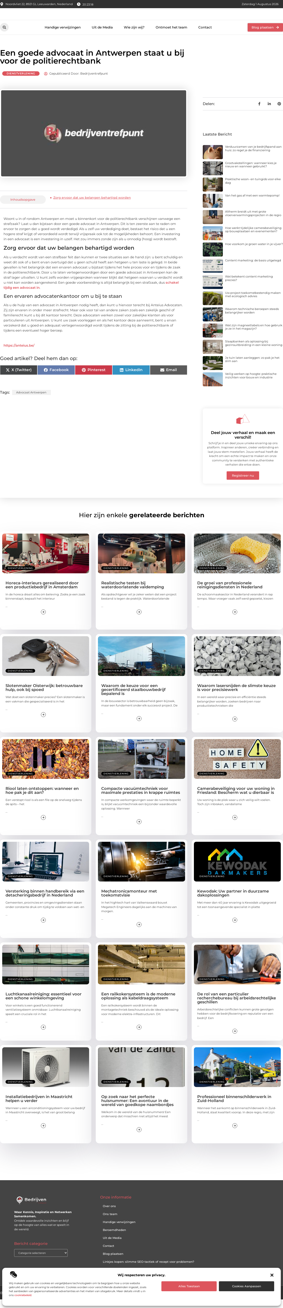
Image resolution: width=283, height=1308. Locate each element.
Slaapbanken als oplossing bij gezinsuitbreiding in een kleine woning (253, 351)
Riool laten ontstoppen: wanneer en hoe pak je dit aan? (42, 799)
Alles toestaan (189, 1286)
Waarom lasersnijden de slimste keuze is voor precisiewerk (236, 696)
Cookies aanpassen (246, 1286)
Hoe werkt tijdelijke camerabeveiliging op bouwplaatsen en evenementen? (253, 238)
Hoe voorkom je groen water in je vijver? (254, 253)
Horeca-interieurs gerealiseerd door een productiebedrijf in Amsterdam (42, 593)
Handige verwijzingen (63, 36)
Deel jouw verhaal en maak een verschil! (243, 444)
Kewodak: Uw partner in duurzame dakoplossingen (233, 902)
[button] (272, 1275)
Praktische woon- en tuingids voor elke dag (253, 189)
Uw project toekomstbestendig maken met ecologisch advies (253, 303)
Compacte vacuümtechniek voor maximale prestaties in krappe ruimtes (140, 799)
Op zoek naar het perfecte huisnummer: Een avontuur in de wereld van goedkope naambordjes (137, 1109)
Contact (205, 36)
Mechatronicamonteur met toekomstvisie (129, 902)
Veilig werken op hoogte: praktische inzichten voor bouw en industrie (251, 384)
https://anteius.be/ (19, 354)
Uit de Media (102, 36)
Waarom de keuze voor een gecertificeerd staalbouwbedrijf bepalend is (133, 698)
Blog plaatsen (113, 1262)
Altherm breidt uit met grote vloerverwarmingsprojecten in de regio (253, 222)
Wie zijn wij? (134, 36)
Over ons (109, 1214)
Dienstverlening (21, 82)
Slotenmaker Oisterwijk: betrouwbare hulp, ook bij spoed (44, 696)
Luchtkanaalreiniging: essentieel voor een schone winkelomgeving (44, 1004)
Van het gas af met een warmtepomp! (252, 204)
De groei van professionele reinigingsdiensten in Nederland (229, 593)
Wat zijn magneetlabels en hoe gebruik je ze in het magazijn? (253, 335)
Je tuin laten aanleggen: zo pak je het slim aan (252, 368)
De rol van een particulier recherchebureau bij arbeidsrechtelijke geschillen (236, 1006)
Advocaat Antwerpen (31, 401)
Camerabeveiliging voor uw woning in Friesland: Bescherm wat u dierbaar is (236, 799)
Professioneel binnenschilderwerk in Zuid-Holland (234, 1107)
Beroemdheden (114, 1238)
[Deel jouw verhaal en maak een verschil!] (243, 427)
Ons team (110, 1222)
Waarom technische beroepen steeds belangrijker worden (252, 319)
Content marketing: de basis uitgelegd (253, 269)
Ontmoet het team (171, 36)
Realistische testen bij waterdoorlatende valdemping (132, 593)
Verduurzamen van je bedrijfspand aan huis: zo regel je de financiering (253, 156)
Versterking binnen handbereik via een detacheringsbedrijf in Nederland (45, 902)
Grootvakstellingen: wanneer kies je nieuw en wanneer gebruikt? (251, 173)
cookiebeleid (22, 1295)
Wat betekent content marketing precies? (249, 287)
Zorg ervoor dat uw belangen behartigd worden (92, 206)
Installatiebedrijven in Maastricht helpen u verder (39, 1107)
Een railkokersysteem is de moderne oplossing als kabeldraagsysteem (138, 1004)
